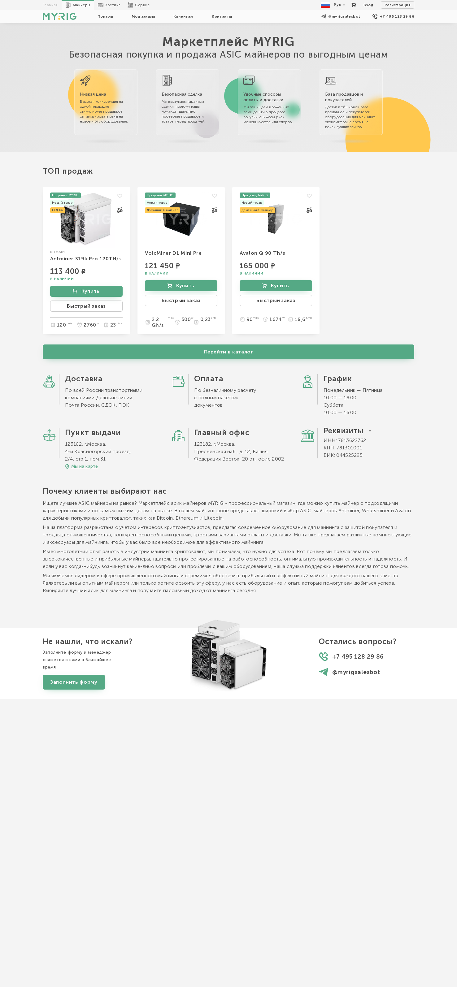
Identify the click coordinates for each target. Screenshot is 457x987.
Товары (105, 16)
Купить (86, 291)
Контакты (222, 16)
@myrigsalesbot (340, 16)
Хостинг (109, 5)
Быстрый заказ (86, 306)
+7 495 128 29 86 (393, 16)
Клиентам (183, 16)
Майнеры (77, 5)
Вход (368, 5)
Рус (333, 5)
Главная (50, 5)
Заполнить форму (74, 838)
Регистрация (398, 5)
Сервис (139, 5)
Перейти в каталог (228, 507)
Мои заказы (143, 16)
